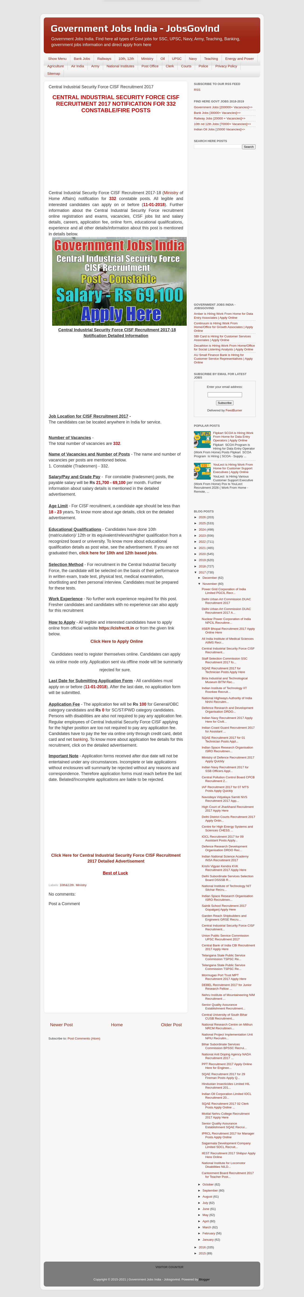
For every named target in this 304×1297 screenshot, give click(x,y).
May (206, 1215)
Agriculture (55, 66)
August (208, 1196)
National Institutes (120, 66)
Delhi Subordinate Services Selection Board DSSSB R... (227, 878)
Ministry (147, 59)
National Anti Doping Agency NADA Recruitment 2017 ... (226, 1056)
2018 (203, 566)
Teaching (211, 59)
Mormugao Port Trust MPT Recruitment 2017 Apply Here (224, 977)
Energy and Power (239, 59)
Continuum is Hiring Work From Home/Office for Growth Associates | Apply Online (223, 327)
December (210, 577)
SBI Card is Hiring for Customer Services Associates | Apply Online (222, 338)
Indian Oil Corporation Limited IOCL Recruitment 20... (226, 1095)
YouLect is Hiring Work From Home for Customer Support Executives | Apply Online (233, 468)
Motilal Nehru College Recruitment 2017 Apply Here (226, 1115)
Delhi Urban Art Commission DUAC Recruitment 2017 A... (226, 610)
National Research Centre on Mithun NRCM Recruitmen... (227, 1026)
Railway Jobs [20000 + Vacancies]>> (219, 118)
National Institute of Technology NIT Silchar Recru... (226, 887)
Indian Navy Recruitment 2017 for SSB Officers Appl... (225, 769)
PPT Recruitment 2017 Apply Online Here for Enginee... (227, 1066)
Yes (176, 20)
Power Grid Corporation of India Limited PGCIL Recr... (224, 591)
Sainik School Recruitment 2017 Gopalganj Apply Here (224, 907)
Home (117, 1024)
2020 (203, 554)
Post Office (150, 66)
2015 (203, 1253)
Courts (186, 66)
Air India (77, 66)
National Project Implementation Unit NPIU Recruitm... (227, 1036)
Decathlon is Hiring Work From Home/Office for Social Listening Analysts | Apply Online (224, 347)
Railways (104, 59)
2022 (203, 541)
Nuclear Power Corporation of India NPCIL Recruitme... (226, 620)
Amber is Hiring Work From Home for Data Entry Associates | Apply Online (223, 315)
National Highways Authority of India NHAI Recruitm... (227, 700)
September (211, 1190)
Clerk (170, 66)
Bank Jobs (82, 59)
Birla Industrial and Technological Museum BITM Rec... (225, 680)
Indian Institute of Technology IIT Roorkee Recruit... (224, 690)
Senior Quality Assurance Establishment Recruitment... (224, 1006)
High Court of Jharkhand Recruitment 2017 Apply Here (228, 808)
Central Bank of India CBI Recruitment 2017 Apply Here (228, 947)
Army (95, 66)
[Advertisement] (116, 152)
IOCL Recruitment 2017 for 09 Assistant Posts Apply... (223, 838)
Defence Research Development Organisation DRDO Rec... (224, 848)
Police (203, 66)
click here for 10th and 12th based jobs (117, 553)
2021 (203, 548)
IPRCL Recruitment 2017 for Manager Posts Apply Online (228, 1135)
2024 (203, 529)
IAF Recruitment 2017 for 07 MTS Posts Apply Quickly (225, 788)
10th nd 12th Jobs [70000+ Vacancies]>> (222, 124)
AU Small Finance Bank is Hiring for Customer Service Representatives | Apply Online (223, 358)
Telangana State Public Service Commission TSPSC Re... (223, 957)
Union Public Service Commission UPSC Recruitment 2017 (225, 937)
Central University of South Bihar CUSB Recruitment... (224, 1016)
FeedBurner (234, 410)
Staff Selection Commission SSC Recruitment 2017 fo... (224, 660)
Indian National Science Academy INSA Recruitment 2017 (225, 858)
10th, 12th (126, 59)
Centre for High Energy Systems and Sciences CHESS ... (227, 828)
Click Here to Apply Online (117, 641)
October (209, 1184)
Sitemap (53, 73)
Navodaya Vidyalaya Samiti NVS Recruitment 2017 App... (224, 799)
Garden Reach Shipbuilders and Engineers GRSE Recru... (224, 917)
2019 (203, 560)
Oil (162, 59)
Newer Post (61, 1024)
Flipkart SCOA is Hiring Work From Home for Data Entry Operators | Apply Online (233, 436)
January (209, 1239)
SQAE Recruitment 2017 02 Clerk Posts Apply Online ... (225, 1105)
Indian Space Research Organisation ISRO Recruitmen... (227, 749)
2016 (203, 1247)
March (207, 1227)
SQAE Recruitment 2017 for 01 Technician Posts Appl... (223, 739)
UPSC (177, 59)
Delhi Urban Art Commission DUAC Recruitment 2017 (226, 601)
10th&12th (67, 885)
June (206, 1209)
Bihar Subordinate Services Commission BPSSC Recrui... (224, 1046)
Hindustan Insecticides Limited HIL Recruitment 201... (226, 1085)
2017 (203, 572)
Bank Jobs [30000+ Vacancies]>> (217, 113)
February (209, 1233)
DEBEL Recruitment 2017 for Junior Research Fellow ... (227, 986)
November (210, 584)
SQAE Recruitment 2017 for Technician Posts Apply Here (223, 670)
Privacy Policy (226, 66)
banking (80, 739)
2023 (203, 535)
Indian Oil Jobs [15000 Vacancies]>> (219, 129)
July (206, 1203)
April (206, 1221)
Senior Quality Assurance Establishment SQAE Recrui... (224, 1125)
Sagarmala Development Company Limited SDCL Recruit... (226, 1145)
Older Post (171, 1024)
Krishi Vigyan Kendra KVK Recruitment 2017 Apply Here (224, 868)
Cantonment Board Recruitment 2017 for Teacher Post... (228, 1174)
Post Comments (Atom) (84, 1038)
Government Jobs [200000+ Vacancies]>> (223, 107)
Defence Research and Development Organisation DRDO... (227, 709)
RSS (197, 89)
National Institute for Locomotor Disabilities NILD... (224, 1164)
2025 (203, 523)
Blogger (204, 1279)
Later (129, 20)
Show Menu (57, 59)
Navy (193, 59)
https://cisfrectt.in (116, 628)
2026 (203, 517)
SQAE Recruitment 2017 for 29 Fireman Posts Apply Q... (223, 1076)
